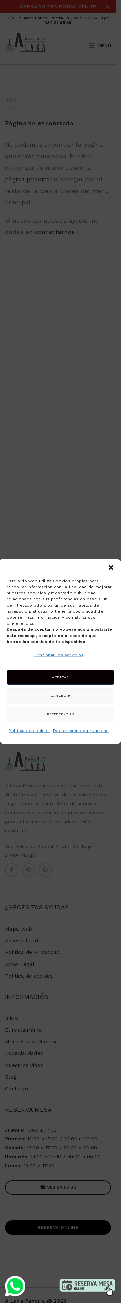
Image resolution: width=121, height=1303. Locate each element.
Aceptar (60, 677)
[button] (111, 567)
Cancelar (60, 695)
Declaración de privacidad (81, 730)
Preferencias (60, 714)
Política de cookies (29, 730)
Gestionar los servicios (59, 654)
